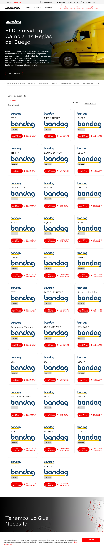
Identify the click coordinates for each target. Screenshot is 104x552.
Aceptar (91, 540)
